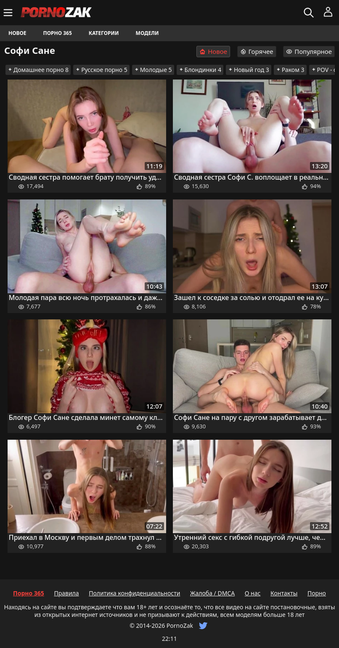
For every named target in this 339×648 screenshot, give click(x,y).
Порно (316, 593)
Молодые (153, 70)
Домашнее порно (38, 70)
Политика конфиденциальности (134, 593)
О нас (253, 593)
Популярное (309, 51)
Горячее (256, 51)
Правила (66, 593)
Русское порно (101, 70)
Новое (17, 33)
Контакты (283, 593)
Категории (104, 33)
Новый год (248, 70)
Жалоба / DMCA (212, 593)
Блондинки (200, 70)
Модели (147, 33)
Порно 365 (57, 33)
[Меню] (9, 13)
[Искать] (310, 13)
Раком (290, 70)
